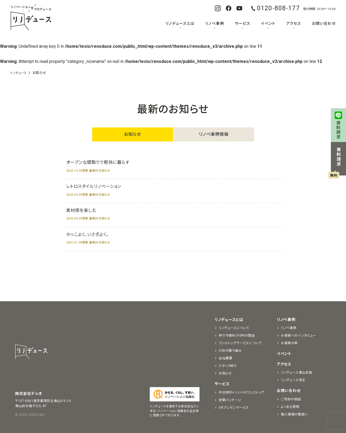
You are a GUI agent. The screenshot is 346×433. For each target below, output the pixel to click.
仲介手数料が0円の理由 (237, 335)
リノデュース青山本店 (296, 372)
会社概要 (225, 358)
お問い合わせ (323, 23)
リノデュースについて (234, 328)
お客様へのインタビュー (299, 335)
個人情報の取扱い (294, 414)
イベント (268, 23)
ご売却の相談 (291, 399)
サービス (242, 23)
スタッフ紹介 (228, 366)
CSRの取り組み (230, 351)
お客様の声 (289, 343)
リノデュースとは (179, 23)
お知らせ (132, 134)
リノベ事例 (214, 23)
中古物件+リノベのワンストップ (241, 392)
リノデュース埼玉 (293, 380)
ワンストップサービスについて (240, 343)
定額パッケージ (230, 400)
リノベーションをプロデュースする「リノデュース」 (30, 17)
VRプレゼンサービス (234, 408)
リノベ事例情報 (214, 134)
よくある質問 (290, 407)
